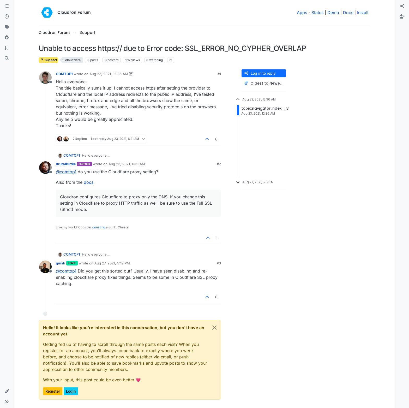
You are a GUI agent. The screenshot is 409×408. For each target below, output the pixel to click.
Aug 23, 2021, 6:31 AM (127, 164)
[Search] (6, 58)
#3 (219, 263)
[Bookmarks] (6, 48)
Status (317, 12)
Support (48, 60)
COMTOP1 (64, 74)
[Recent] (6, 17)
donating (98, 227)
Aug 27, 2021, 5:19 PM (112, 263)
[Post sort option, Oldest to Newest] (264, 83)
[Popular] (6, 37)
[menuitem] (402, 6)
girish (60, 263)
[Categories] (6, 6)
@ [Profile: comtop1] (66, 171)
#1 (219, 74)
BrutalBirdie (66, 164)
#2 (219, 164)
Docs (348, 12)
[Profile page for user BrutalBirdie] (45, 167)
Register (52, 391)
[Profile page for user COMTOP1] (45, 77)
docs (88, 182)
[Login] (402, 6)
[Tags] (6, 27)
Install (362, 12)
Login (71, 391)
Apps (302, 12)
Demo (333, 12)
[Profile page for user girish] (45, 267)
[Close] (214, 327)
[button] (6, 391)
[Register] (402, 17)
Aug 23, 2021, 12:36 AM (108, 74)
